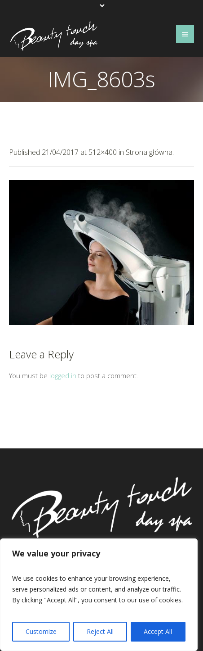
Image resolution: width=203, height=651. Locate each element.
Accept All (158, 631)
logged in (62, 375)
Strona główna (149, 152)
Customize (41, 631)
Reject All (100, 631)
